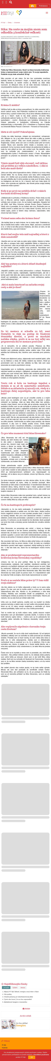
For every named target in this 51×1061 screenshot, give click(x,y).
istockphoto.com (8, 66)
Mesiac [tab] (23, 987)
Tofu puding (8, 994)
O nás (4, 1045)
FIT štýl (3, 22)
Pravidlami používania (41, 1054)
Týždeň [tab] (14, 987)
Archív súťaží (25, 1016)
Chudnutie (17, 22)
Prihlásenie (43, 6)
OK (32, 1057)
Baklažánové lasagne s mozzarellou (15, 1002)
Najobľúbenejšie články (14, 983)
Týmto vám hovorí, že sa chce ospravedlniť (18, 999)
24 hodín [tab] (6, 987)
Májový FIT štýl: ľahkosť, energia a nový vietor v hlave (21, 991)
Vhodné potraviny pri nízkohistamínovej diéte (18, 997)
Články (10, 22)
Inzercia (4, 1047)
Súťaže (26, 1009)
